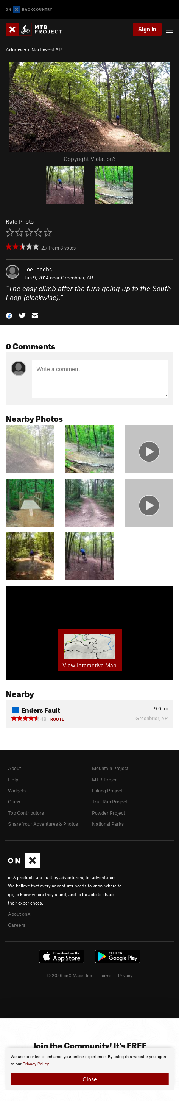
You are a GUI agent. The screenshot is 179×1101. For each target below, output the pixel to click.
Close (89, 1079)
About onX (19, 914)
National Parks (108, 824)
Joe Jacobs (38, 269)
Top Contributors (26, 813)
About (14, 768)
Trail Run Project (109, 801)
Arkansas (16, 50)
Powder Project (108, 813)
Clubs (14, 801)
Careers (16, 925)
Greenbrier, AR (77, 277)
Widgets (17, 791)
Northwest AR (46, 50)
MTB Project (105, 780)
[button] (9, 315)
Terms (106, 975)
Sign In (147, 29)
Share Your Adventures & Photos (43, 824)
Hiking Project (107, 791)
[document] (89, 1069)
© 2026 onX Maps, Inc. (70, 975)
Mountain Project (110, 768)
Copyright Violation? (89, 158)
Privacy (125, 975)
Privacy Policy (36, 1064)
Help (13, 780)
